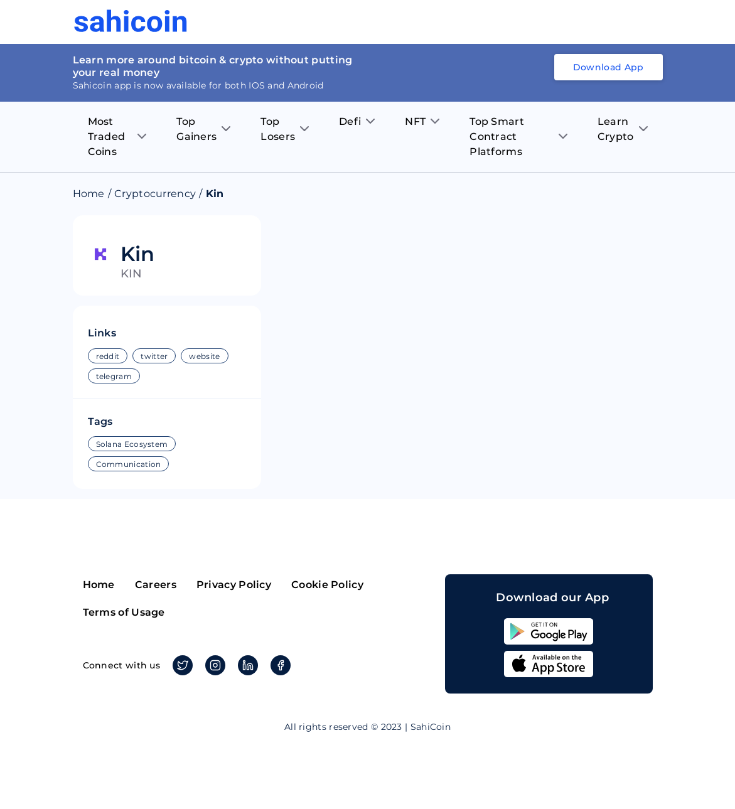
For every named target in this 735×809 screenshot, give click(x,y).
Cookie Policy (327, 585)
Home (89, 194)
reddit (108, 356)
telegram (114, 376)
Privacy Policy (233, 585)
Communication (128, 464)
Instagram (213, 665)
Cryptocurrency (155, 194)
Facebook (278, 665)
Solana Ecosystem (132, 444)
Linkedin (246, 665)
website (204, 356)
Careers (155, 585)
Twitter (180, 665)
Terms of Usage (124, 612)
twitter (154, 356)
